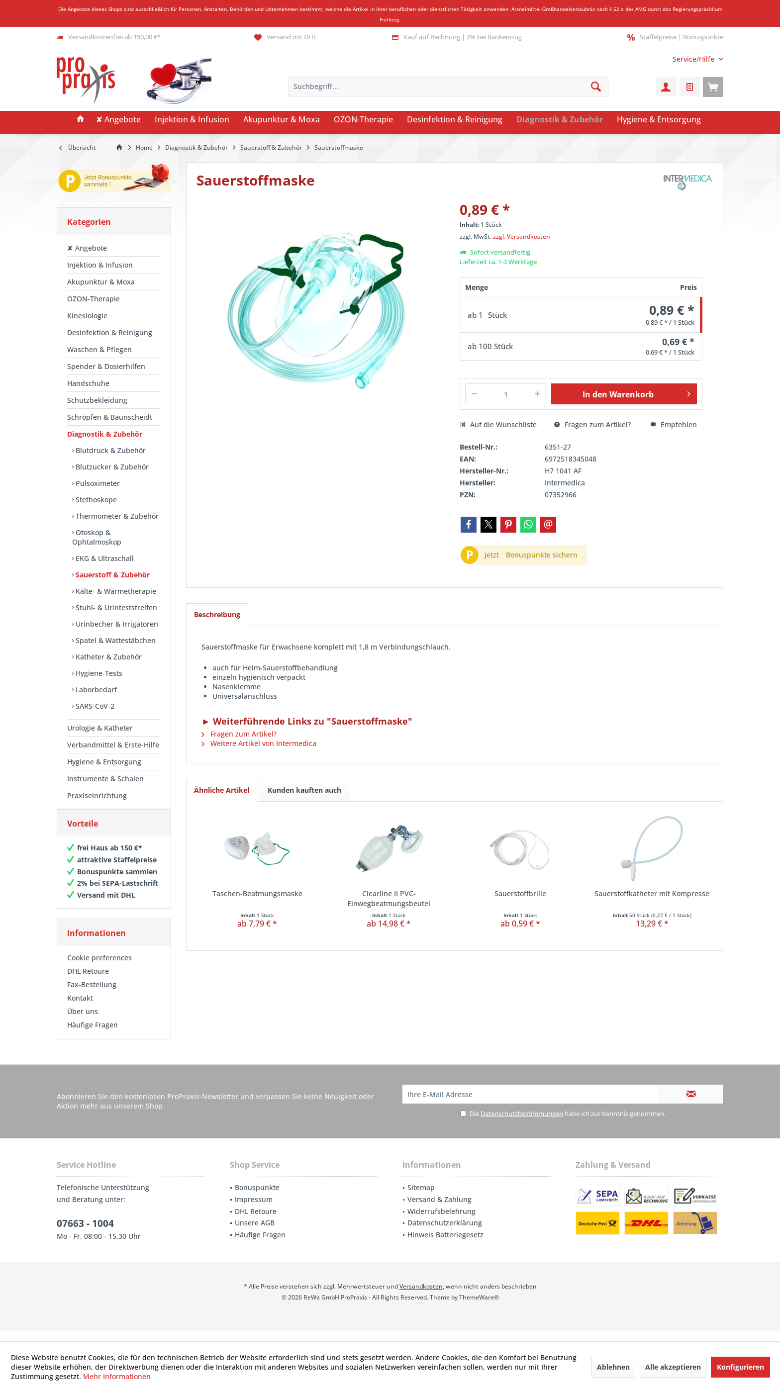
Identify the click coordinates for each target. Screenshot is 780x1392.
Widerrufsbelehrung (441, 1221)
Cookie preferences (99, 967)
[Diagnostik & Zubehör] (559, 120)
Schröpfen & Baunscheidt (109, 417)
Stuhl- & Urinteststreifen (115, 607)
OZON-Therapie (93, 298)
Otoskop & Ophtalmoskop (96, 537)
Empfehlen (673, 424)
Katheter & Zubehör (108, 656)
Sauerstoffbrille (520, 893)
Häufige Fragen (92, 1034)
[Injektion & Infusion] (192, 120)
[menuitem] (694, 59)
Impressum (254, 1209)
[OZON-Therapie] (363, 120)
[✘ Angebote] (118, 120)
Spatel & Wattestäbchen (115, 640)
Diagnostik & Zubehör (104, 434)
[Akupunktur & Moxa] (281, 120)
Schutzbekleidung (97, 400)
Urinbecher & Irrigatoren (116, 624)
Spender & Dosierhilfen (106, 366)
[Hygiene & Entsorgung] (659, 120)
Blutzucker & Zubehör (111, 466)
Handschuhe (88, 383)
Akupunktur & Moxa (101, 281)
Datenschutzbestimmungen (522, 1123)
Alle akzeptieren (673, 1367)
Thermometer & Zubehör (116, 516)
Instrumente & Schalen (105, 778)
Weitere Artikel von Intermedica (258, 743)
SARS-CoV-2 (94, 706)
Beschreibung (217, 614)
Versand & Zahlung (439, 1209)
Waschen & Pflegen (99, 349)
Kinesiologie (87, 315)
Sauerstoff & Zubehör (112, 574)
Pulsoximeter (97, 483)
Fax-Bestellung (91, 994)
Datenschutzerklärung (444, 1232)
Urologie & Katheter (100, 728)
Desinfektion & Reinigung (109, 332)
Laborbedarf (95, 689)
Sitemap (421, 1197)
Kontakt (80, 1008)
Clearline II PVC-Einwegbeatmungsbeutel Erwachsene (388, 899)
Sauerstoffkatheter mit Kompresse (651, 893)
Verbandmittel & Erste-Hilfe (113, 744)
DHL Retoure (88, 981)
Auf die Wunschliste (498, 424)
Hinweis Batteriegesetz (445, 1244)
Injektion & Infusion (100, 265)
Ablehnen (613, 1367)
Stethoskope (95, 499)
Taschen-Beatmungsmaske (257, 893)
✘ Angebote (87, 248)
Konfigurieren (740, 1367)
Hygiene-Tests (98, 673)
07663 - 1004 (85, 1233)
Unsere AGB (255, 1232)
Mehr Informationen (117, 1376)
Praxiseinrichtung (97, 795)
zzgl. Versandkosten (521, 236)
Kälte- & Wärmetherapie (115, 591)
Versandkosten (421, 1296)
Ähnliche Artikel (221, 790)
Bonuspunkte (257, 1197)
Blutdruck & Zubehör (110, 450)
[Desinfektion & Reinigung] (454, 120)
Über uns (82, 1021)
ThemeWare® (479, 1307)
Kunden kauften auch (304, 790)
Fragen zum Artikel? (592, 424)
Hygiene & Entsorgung (104, 761)
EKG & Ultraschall (104, 558)
